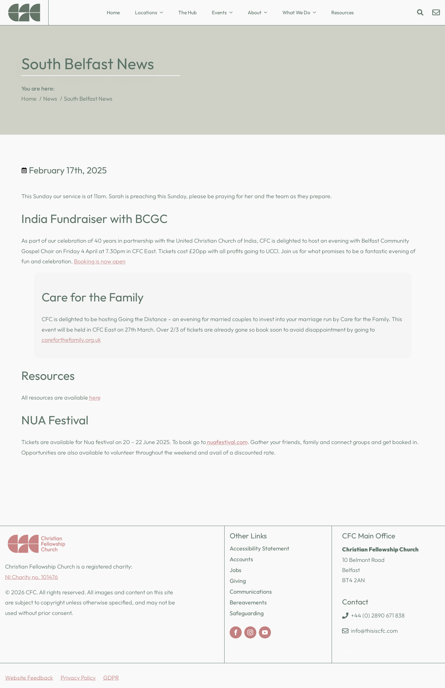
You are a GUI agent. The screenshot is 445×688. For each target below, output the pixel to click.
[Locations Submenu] (163, 13)
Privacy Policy (78, 677)
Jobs (235, 570)
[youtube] (265, 632)
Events (219, 12)
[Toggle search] (420, 12)
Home (113, 12)
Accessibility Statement (259, 548)
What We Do (296, 12)
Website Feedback (29, 677)
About (254, 12)
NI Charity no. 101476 (31, 577)
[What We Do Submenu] (316, 13)
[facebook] (236, 632)
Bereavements (248, 602)
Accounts (241, 559)
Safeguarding (247, 613)
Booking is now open (99, 261)
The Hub (187, 12)
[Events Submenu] (233, 13)
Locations (146, 12)
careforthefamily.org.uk (71, 339)
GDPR (111, 677)
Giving (238, 580)
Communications (251, 591)
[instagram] (250, 632)
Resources (342, 12)
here (95, 397)
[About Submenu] (267, 13)
